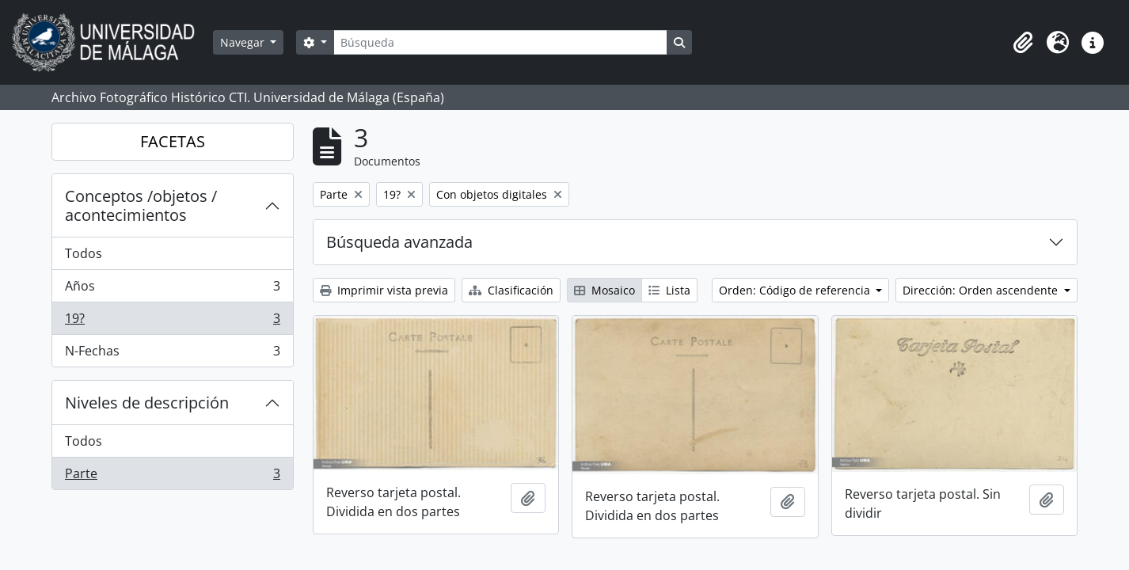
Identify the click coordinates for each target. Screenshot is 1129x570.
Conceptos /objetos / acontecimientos (141, 205)
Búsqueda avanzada (399, 242)
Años (172, 289)
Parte (172, 476)
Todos (83, 253)
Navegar (244, 42)
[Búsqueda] (500, 42)
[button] (1022, 42)
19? (172, 322)
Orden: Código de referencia (796, 290)
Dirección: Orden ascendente (982, 290)
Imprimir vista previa (384, 290)
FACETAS (172, 141)
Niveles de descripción (147, 402)
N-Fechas (172, 354)
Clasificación (511, 290)
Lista (669, 290)
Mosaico (604, 290)
